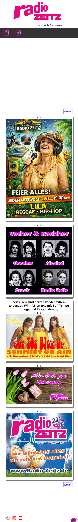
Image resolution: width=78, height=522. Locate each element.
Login (10, 506)
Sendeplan (13, 498)
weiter (68, 111)
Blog (10, 500)
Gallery (11, 503)
